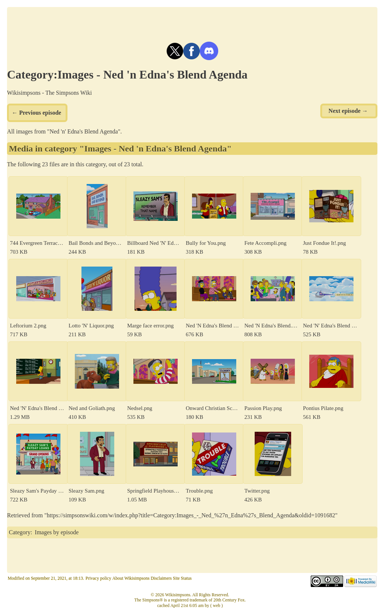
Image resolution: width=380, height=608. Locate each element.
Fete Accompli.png (265, 243)
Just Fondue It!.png (324, 243)
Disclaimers (161, 578)
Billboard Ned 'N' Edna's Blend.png (154, 243)
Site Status (182, 578)
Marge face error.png (150, 326)
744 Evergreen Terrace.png (37, 243)
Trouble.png (199, 491)
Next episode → (348, 111)
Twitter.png (257, 491)
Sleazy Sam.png (86, 491)
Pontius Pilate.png (323, 408)
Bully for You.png (206, 243)
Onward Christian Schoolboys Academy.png (213, 408)
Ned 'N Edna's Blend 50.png (213, 326)
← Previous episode (36, 113)
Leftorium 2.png (28, 326)
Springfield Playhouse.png (154, 491)
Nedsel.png (139, 408)
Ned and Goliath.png (92, 408)
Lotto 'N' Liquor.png (91, 326)
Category (20, 532)
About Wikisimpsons (131, 578)
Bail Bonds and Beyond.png (96, 243)
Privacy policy (98, 578)
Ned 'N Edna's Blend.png (271, 326)
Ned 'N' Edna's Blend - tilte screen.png (330, 326)
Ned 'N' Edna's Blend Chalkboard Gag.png (37, 408)
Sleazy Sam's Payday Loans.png (37, 491)
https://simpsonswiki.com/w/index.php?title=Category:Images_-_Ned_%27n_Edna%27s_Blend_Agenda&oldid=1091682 (191, 515)
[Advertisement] (192, 23)
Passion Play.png (263, 408)
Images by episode (57, 532)
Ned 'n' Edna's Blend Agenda (83, 131)
